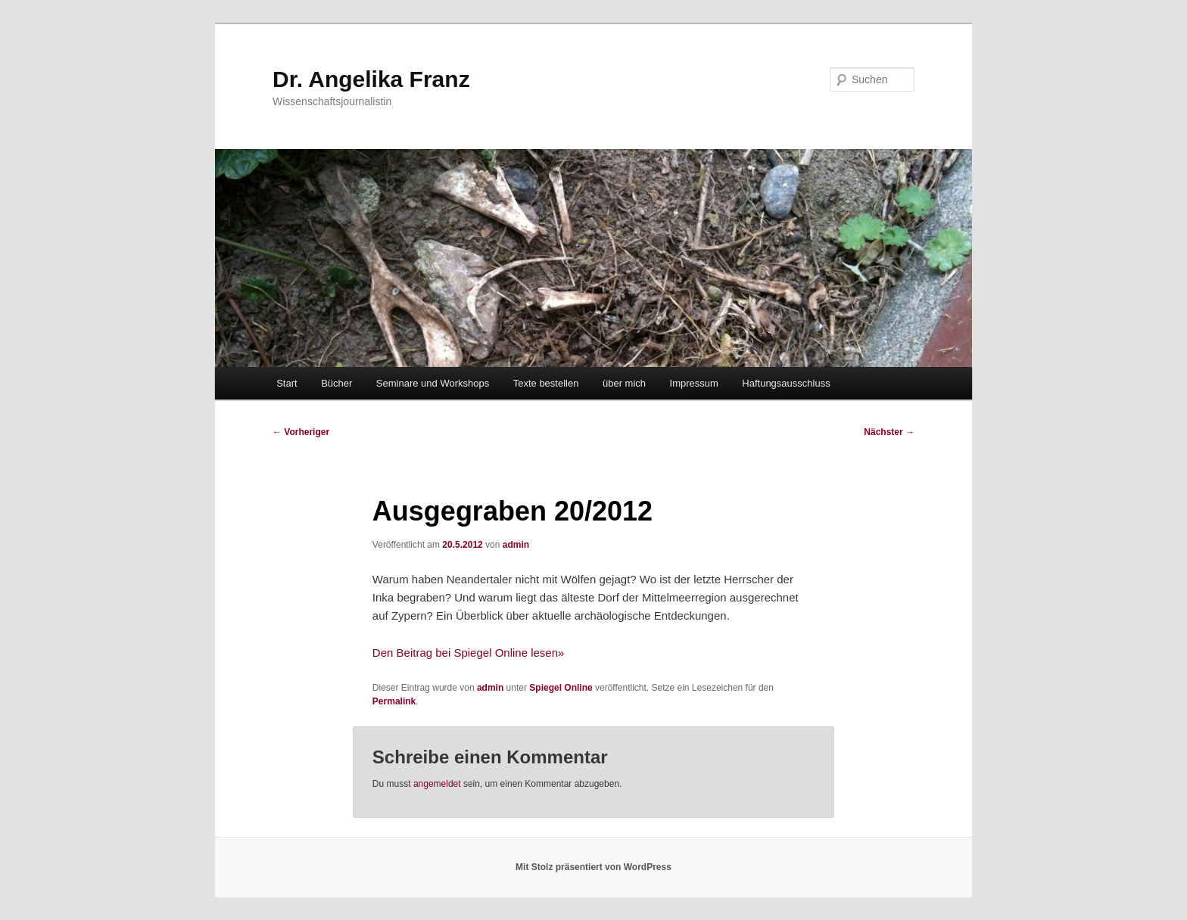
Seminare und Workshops (432, 383)
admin (516, 544)
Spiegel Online (560, 687)
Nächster (889, 432)
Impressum (694, 383)
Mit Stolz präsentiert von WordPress (593, 867)
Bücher (336, 383)
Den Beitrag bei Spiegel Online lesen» (468, 652)
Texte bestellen (546, 383)
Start (286, 383)
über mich (624, 383)
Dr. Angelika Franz (371, 79)
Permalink (394, 701)
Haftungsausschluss (786, 383)
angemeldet (437, 784)
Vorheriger (301, 432)
